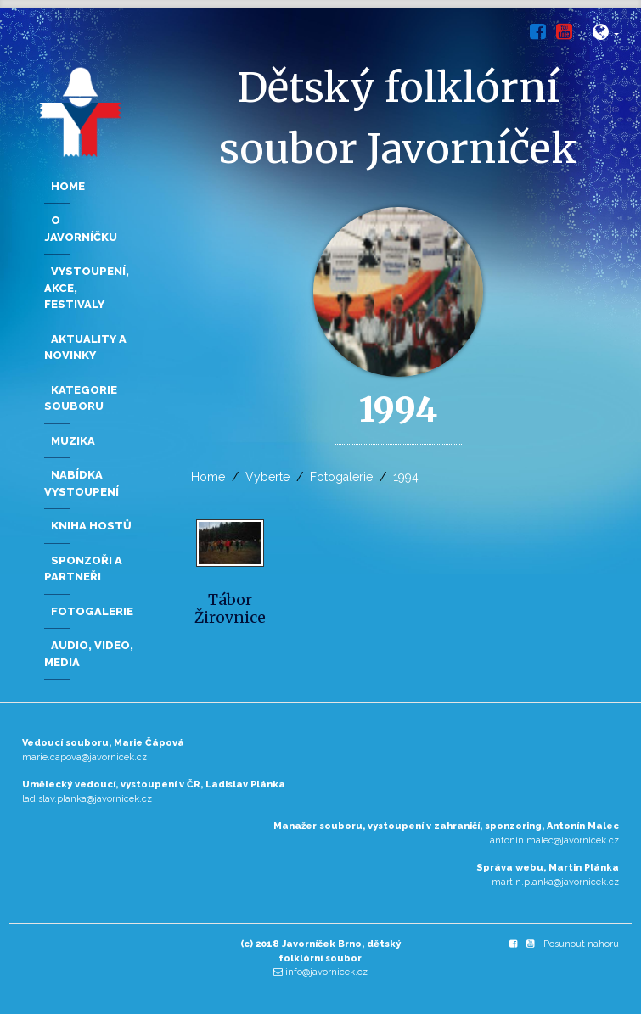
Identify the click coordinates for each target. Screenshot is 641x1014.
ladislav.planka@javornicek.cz (87, 798)
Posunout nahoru (581, 944)
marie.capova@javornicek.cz (84, 757)
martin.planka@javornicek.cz (555, 882)
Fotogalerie (341, 477)
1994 (406, 477)
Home (208, 477)
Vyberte (267, 477)
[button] (606, 35)
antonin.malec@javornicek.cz (554, 840)
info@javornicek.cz (326, 972)
